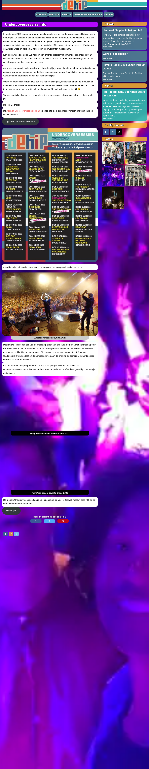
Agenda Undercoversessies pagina (23, 111)
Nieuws (54, 14)
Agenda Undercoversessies (20, 121)
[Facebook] (106, 132)
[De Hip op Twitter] (16, 534)
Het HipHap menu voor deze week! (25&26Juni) (124, 93)
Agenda (41, 14)
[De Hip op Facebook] (5, 534)
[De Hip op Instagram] (11, 534)
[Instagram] (113, 132)
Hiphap (66, 14)
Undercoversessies (87, 14)
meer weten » (108, 47)
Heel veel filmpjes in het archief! (122, 30)
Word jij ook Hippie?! (116, 53)
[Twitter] (119, 132)
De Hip (108, 14)
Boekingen (11, 510)
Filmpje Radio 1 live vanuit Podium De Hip (124, 66)
